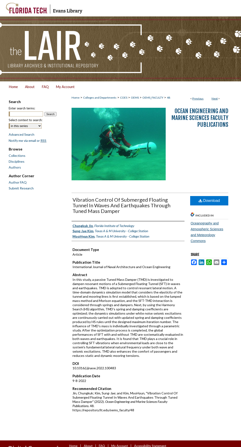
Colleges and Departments (99, 97)
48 (168, 97)
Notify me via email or (27, 141)
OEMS (135, 97)
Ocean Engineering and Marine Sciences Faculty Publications (199, 118)
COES (123, 97)
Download (209, 201)
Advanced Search (21, 134)
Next (215, 98)
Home (76, 97)
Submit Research (21, 188)
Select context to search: (25, 120)
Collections (17, 156)
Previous (198, 98)
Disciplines (16, 161)
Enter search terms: (22, 108)
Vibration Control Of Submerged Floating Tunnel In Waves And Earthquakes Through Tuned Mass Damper (121, 205)
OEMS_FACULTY (152, 97)
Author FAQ (18, 182)
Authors (15, 167)
